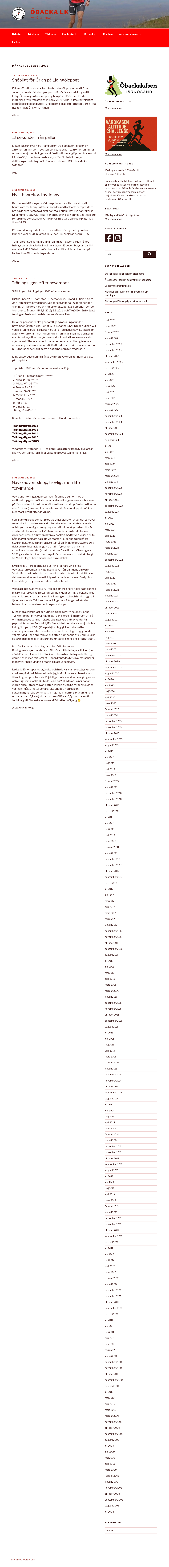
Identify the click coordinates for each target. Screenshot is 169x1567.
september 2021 (113, 613)
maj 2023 (110, 529)
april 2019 (110, 769)
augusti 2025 (112, 368)
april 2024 (110, 463)
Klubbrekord (70, 34)
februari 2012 (112, 1278)
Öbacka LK (50, 12)
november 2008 (113, 1487)
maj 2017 (109, 901)
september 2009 (114, 1433)
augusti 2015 (112, 1026)
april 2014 (110, 1122)
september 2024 (114, 434)
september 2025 (114, 362)
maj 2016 (109, 972)
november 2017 (113, 865)
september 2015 (114, 1020)
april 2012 (110, 1266)
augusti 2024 (112, 440)
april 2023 (110, 535)
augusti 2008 (112, 1505)
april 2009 (110, 1463)
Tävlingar (50, 34)
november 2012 (113, 1224)
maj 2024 (110, 458)
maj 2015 (109, 1044)
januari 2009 (111, 1481)
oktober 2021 (112, 607)
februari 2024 (112, 475)
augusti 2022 (112, 565)
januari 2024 (111, 482)
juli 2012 (109, 1248)
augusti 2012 (111, 1242)
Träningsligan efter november (40, 282)
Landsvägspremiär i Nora (118, 285)
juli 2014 (109, 1104)
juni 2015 (109, 1038)
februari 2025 (112, 404)
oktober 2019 (112, 733)
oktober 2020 (112, 661)
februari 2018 (112, 847)
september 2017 (113, 877)
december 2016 (113, 931)
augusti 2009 (112, 1439)
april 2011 (109, 1338)
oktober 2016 (112, 943)
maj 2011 (109, 1332)
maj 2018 (109, 829)
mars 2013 (110, 1200)
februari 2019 (112, 781)
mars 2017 (110, 913)
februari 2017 (112, 919)
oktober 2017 (112, 871)
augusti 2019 (112, 745)
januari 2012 (111, 1284)
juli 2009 (109, 1445)
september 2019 (114, 739)
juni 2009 (110, 1451)
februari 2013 (112, 1206)
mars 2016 (110, 984)
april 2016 (110, 978)
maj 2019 (109, 763)
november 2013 (113, 1152)
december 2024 (113, 416)
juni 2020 (110, 685)
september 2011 (113, 1308)
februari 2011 (111, 1350)
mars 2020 (111, 703)
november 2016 (113, 936)
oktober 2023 (112, 499)
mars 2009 (111, 1469)
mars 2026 (110, 326)
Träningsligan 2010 (25, 437)
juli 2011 (109, 1320)
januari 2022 (111, 595)
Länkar (16, 42)
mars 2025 (110, 398)
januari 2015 (111, 1068)
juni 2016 (109, 966)
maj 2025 (110, 386)
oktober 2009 (112, 1427)
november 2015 (113, 1008)
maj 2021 (109, 637)
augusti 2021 (111, 619)
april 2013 (110, 1194)
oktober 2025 (112, 356)
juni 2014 (109, 1110)
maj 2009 (110, 1457)
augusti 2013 (111, 1170)
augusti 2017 (111, 883)
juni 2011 (109, 1326)
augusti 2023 (112, 511)
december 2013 (113, 1146)
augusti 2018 (112, 811)
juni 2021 (109, 631)
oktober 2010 (112, 1374)
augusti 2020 (112, 673)
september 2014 (114, 1092)
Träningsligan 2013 (25, 425)
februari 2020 (112, 709)
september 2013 (113, 1164)
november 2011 (113, 1296)
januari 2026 (111, 338)
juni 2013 (109, 1182)
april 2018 (110, 835)
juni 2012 (109, 1254)
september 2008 (114, 1499)
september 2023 (114, 505)
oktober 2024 (112, 428)
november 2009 (113, 1421)
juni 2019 (109, 757)
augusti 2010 (112, 1386)
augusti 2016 (112, 954)
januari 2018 (111, 853)
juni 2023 (109, 523)
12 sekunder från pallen (34, 137)
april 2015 (110, 1050)
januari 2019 (111, 787)
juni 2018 (109, 823)
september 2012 (113, 1236)
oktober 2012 (112, 1230)
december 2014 (113, 1074)
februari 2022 (112, 589)
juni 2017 (109, 895)
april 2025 (110, 392)
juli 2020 (109, 679)
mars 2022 (110, 583)
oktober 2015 (112, 1014)
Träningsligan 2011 (25, 433)
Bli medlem (90, 34)
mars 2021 (110, 643)
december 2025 (113, 344)
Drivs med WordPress (23, 1559)
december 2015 (113, 1002)
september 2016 (114, 948)
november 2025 (113, 350)
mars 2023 (110, 541)
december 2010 (113, 1362)
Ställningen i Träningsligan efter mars (124, 273)
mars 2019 (110, 775)
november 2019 (113, 727)
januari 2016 (111, 996)
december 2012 (113, 1218)
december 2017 (113, 859)
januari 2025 (111, 410)
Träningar (33, 34)
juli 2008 (109, 1511)
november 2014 (113, 1080)
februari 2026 (112, 332)
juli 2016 (109, 960)
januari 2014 (111, 1140)
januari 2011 (111, 1356)
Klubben (108, 34)
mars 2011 (110, 1344)
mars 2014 (110, 1128)
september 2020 (114, 667)
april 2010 (110, 1404)
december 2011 (113, 1290)
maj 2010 (110, 1397)
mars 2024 (110, 470)
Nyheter (17, 34)
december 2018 (113, 793)
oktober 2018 (112, 805)
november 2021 (113, 601)
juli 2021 (109, 625)
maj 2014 (109, 1116)
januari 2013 (111, 1212)
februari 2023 (112, 547)
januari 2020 (111, 715)
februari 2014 (112, 1134)
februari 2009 (112, 1475)
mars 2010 (110, 1409)
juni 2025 (109, 380)
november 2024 (113, 422)
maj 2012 (109, 1260)
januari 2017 (111, 924)
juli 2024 (109, 446)
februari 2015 (112, 1062)
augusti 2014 (112, 1098)
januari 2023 (111, 553)
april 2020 (110, 697)
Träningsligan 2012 (25, 429)
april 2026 (110, 320)
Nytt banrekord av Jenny (35, 194)
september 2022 (114, 559)
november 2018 (113, 799)
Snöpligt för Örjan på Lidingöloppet (45, 80)
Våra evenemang (130, 34)
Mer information (113, 108)
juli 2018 (109, 817)
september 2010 (114, 1380)
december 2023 (113, 487)
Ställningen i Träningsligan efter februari (126, 301)
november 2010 (113, 1368)
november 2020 (113, 655)
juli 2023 (109, 517)
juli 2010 (109, 1392)
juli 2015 (109, 1032)
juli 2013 (109, 1176)
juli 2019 (109, 751)
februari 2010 (112, 1415)
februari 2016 (112, 990)
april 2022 (110, 577)
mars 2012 (110, 1272)
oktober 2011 (112, 1302)
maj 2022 (110, 571)
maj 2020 (110, 691)
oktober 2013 (112, 1158)
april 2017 (110, 907)
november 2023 (113, 493)
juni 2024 (109, 452)
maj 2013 (109, 1188)
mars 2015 (110, 1056)
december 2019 (113, 721)
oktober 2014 (112, 1086)
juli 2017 (109, 889)
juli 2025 (109, 374)
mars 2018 (110, 841)
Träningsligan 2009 (25, 441)
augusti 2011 (111, 1314)
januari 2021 (111, 649)
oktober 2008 (112, 1493)
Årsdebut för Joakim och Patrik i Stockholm (128, 279)
